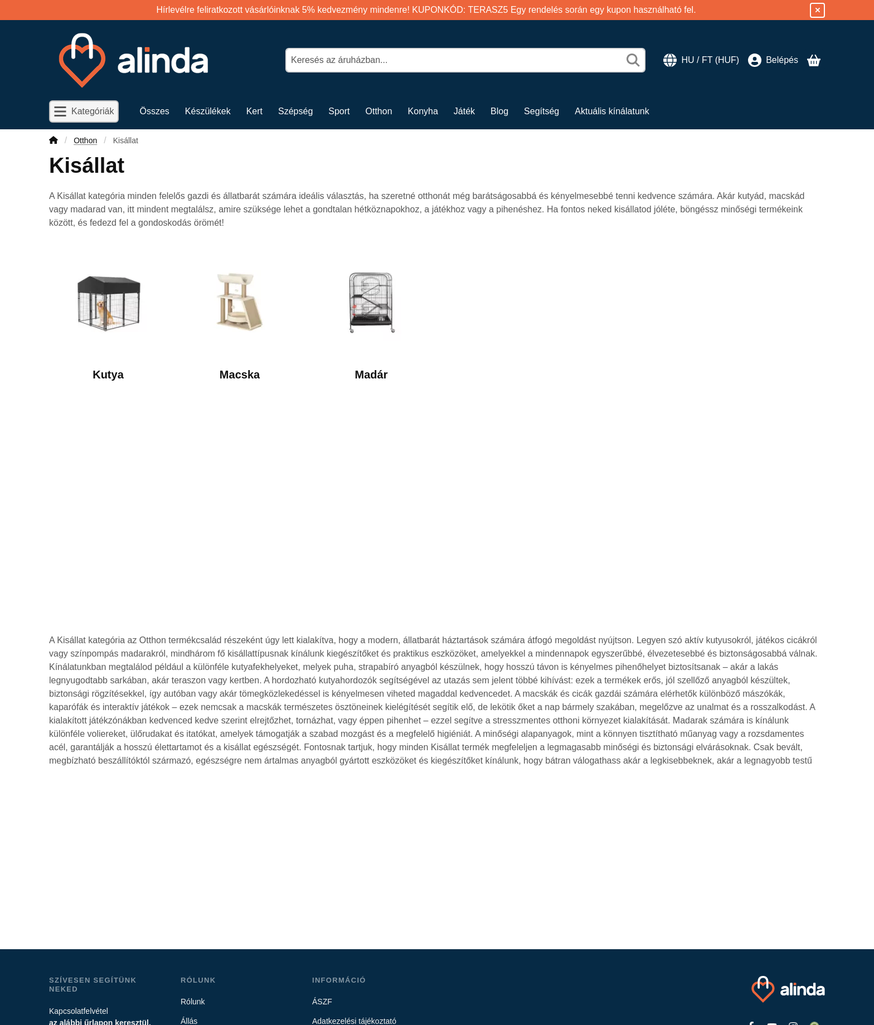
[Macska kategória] (240, 315)
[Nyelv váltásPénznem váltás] (701, 60)
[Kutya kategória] (108, 315)
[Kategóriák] (84, 111)
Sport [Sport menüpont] (338, 111)
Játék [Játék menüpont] (464, 111)
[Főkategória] (53, 141)
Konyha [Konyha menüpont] (423, 111)
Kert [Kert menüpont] (254, 111)
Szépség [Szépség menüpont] (295, 111)
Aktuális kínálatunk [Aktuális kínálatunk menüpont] (612, 111)
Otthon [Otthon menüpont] (379, 111)
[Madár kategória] (371, 315)
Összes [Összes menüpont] (154, 111)
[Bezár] (817, 10)
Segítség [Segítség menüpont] (541, 111)
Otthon (85, 140)
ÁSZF (322, 1001)
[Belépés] (773, 60)
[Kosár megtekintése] (814, 60)
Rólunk (193, 1001)
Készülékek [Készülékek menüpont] (208, 111)
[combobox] (465, 60)
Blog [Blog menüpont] (499, 111)
